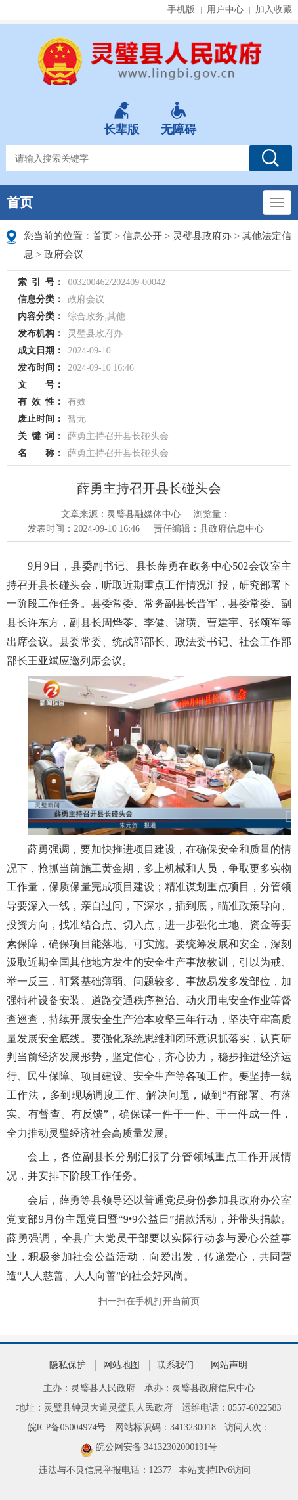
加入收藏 (273, 9)
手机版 (181, 9)
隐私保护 (67, 1365)
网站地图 (121, 1365)
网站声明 (229, 1365)
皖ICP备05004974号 (67, 1427)
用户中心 (225, 9)
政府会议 (63, 254)
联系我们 (175, 1365)
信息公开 (142, 236)
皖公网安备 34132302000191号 (157, 1447)
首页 (20, 202)
